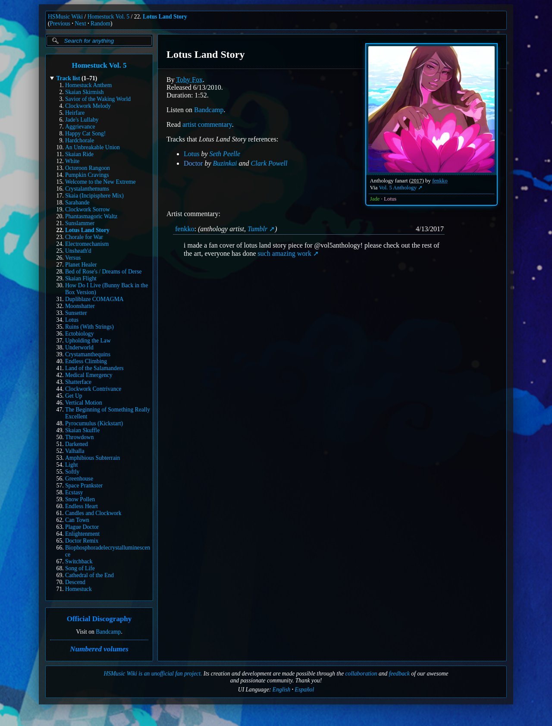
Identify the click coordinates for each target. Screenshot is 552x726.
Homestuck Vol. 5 (108, 16)
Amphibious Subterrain (92, 458)
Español (304, 689)
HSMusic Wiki (65, 16)
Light (71, 465)
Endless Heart (81, 506)
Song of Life (80, 568)
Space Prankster (84, 485)
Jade (375, 199)
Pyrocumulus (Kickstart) (94, 423)
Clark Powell (269, 163)
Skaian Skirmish (84, 92)
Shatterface (78, 382)
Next (80, 23)
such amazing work (284, 253)
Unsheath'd (78, 251)
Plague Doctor (82, 527)
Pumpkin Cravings (87, 175)
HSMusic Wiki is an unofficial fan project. (153, 673)
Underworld (79, 347)
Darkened (76, 444)
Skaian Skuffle (82, 430)
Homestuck (78, 589)
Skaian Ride (79, 154)
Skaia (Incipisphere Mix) (94, 195)
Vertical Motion (83, 402)
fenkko (440, 181)
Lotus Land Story (165, 16)
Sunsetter (76, 313)
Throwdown (79, 437)
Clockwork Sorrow (87, 209)
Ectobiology (79, 333)
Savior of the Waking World (98, 99)
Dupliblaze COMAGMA (94, 299)
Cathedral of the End (89, 575)
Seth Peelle (225, 153)
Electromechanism (87, 244)
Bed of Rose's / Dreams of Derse (103, 271)
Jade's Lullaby (82, 119)
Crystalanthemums (87, 188)
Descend (75, 582)
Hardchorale (79, 140)
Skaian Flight (81, 278)
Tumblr (257, 229)
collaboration (361, 673)
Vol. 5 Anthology (398, 188)
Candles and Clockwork (93, 513)
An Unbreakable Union (92, 147)
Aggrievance (80, 126)
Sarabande (77, 202)
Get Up (73, 396)
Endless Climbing (86, 361)
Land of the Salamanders (94, 368)
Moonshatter (80, 306)
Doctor (193, 163)
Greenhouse (79, 478)
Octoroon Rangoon (87, 168)
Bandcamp (108, 632)
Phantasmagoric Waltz (91, 216)
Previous (60, 23)
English (282, 689)
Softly (72, 471)
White (72, 161)
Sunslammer (79, 223)
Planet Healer (81, 264)
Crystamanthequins (87, 354)
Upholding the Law (88, 340)
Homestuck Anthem (88, 85)
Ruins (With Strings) (89, 327)
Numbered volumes (99, 649)
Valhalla (75, 451)
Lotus (71, 320)
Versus (73, 258)
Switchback (78, 561)
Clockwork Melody (88, 106)
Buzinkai (225, 163)
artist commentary (207, 124)
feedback (399, 673)
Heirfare (75, 113)
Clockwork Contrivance (93, 389)
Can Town (77, 520)
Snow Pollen (80, 499)
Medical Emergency (89, 375)
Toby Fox (189, 79)
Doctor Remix (81, 540)
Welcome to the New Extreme (100, 182)
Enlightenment (82, 534)
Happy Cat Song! (85, 133)
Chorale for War (84, 237)
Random (100, 23)
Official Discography (99, 619)
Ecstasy (74, 492)
